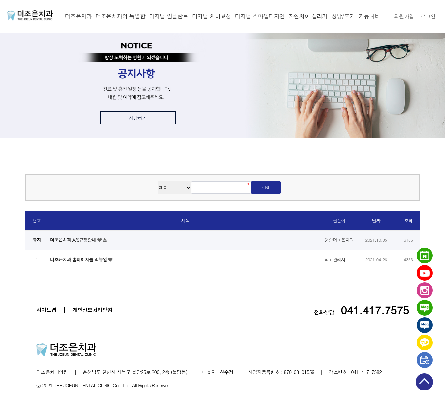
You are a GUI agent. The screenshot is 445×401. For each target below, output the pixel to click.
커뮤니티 (369, 16)
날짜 (376, 220)
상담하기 (138, 118)
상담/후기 (343, 16)
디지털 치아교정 (211, 16)
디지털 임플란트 (168, 16)
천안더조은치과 (30, 15)
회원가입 (404, 16)
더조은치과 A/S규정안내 (73, 240)
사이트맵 (46, 309)
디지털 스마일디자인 (260, 16)
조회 (408, 220)
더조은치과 (78, 16)
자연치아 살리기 (308, 16)
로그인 (427, 16)
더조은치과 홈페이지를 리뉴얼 (79, 259)
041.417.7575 (375, 309)
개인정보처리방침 (92, 309)
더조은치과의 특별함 (120, 16)
